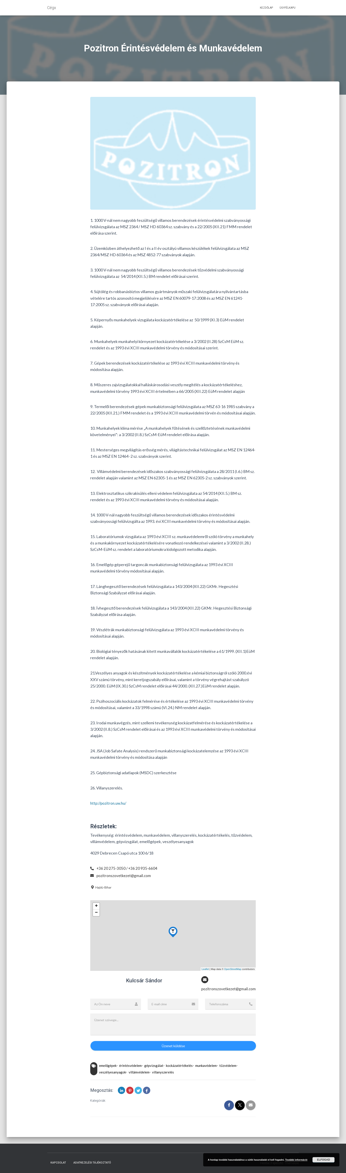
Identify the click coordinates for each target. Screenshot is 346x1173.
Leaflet (205, 969)
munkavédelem (206, 1066)
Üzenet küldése (173, 1046)
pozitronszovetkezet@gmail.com (124, 875)
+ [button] (96, 906)
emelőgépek (108, 1066)
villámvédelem (139, 1072)
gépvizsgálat (153, 1066)
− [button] (96, 912)
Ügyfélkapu (287, 7)
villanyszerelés (163, 1072)
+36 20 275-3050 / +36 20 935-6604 (127, 868)
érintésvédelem (130, 1066)
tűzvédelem (227, 1066)
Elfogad (323, 1159)
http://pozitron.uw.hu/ (109, 803)
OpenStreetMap (232, 969)
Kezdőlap (266, 7)
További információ (296, 1159)
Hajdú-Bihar (100, 887)
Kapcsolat (58, 1162)
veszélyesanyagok (112, 1072)
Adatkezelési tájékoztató (92, 1162)
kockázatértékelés (179, 1066)
